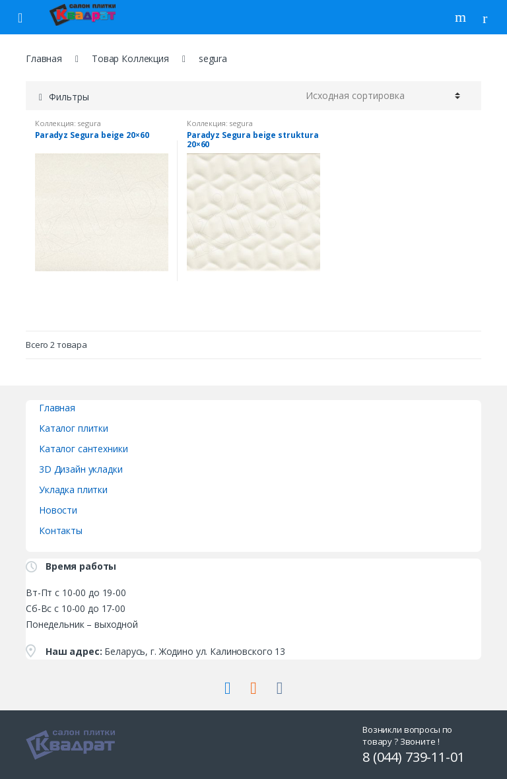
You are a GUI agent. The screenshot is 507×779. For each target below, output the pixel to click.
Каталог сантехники (83, 448)
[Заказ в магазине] (383, 95)
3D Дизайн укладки (81, 469)
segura (88, 123)
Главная (44, 58)
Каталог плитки (73, 428)
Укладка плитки (73, 489)
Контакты (61, 530)
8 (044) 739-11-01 (413, 757)
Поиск (462, 17)
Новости (58, 510)
